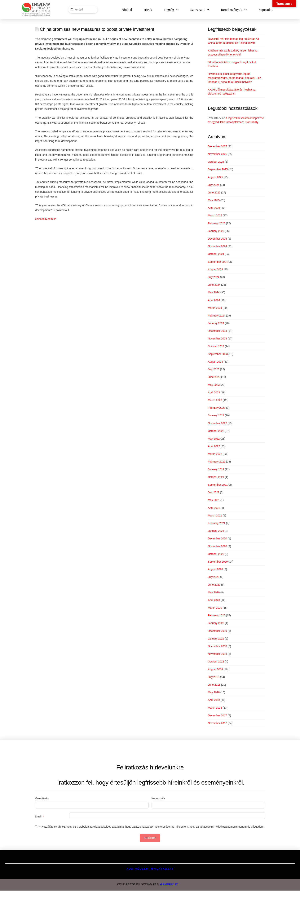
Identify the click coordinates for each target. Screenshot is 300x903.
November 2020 (217, 546)
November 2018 (217, 653)
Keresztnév (158, 798)
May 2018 (213, 692)
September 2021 (218, 484)
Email (38, 816)
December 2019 (217, 630)
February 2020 (216, 615)
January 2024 (216, 323)
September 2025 (218, 169)
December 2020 (217, 538)
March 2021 (215, 515)
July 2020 (213, 576)
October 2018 (216, 661)
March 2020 (215, 607)
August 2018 (215, 669)
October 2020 (216, 554)
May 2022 (213, 438)
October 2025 (216, 161)
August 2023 (215, 361)
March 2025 (215, 215)
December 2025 (217, 146)
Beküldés (150, 837)
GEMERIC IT (169, 884)
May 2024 (213, 292)
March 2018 (215, 707)
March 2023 (215, 400)
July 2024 (213, 277)
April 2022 (214, 446)
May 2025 (213, 200)
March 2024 (215, 307)
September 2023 (218, 354)
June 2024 (214, 284)
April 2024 (214, 300)
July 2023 (213, 369)
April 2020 (214, 600)
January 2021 (216, 530)
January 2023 (216, 415)
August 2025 (215, 177)
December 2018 (217, 646)
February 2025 (216, 223)
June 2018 (214, 684)
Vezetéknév (42, 798)
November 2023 (217, 338)
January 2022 (216, 469)
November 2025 (217, 154)
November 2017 (217, 723)
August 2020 (215, 569)
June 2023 (214, 376)
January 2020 (216, 623)
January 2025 (216, 230)
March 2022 (215, 453)
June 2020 (214, 584)
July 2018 (213, 677)
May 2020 (213, 592)
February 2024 (216, 315)
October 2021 (216, 477)
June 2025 (214, 192)
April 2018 (214, 700)
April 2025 (214, 207)
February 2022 (216, 461)
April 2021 (214, 507)
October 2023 (216, 346)
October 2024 (216, 253)
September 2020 (218, 561)
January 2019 (216, 638)
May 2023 (213, 384)
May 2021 (213, 500)
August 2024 (215, 269)
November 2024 (217, 246)
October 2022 (216, 430)
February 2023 (216, 407)
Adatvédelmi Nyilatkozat (150, 868)
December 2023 (217, 330)
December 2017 (217, 715)
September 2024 (218, 261)
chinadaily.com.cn (45, 218)
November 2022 (217, 423)
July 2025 (213, 184)
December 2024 (217, 238)
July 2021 (213, 492)
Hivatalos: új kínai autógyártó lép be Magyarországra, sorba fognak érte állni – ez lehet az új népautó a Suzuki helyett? (234, 77)
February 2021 (216, 523)
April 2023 (214, 392)
